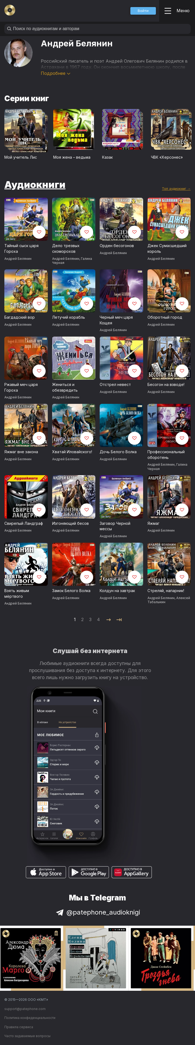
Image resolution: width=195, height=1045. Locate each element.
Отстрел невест (115, 384)
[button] (143, 11)
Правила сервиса (18, 1027)
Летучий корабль (68, 317)
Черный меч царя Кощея (116, 320)
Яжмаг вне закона (21, 451)
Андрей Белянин (18, 259)
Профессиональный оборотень (166, 454)
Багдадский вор (19, 317)
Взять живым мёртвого (16, 593)
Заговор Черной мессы (115, 526)
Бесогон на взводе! (165, 384)
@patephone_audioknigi (97, 912)
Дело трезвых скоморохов (66, 248)
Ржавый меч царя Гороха (21, 387)
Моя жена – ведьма (71, 157)
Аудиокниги (34, 184)
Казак (107, 157)
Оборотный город (164, 317)
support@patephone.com (25, 1009)
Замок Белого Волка (71, 590)
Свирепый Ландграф (23, 523)
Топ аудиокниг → (176, 189)
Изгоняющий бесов (70, 523)
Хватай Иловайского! (72, 451)
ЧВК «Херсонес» (167, 157)
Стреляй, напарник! (165, 590)
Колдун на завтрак (117, 590)
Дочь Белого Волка (118, 451)
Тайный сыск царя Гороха (21, 248)
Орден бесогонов (117, 245)
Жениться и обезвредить (65, 387)
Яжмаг (153, 523)
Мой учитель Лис (20, 157)
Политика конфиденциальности (29, 1018)
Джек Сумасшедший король (167, 248)
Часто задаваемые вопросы (27, 1036)
